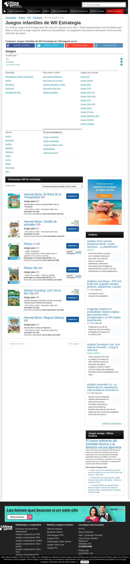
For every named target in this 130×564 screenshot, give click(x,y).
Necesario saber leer (51, 88)
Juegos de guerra (50, 153)
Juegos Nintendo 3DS (89, 116)
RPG (7, 172)
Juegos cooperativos (17, 11)
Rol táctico (9, 84)
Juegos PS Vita (86, 112)
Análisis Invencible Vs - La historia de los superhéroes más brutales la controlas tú (102, 387)
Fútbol (8, 156)
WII (7, 59)
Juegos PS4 (85, 88)
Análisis (46, 11)
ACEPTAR (84, 562)
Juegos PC (85, 77)
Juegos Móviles (87, 120)
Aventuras (9, 140)
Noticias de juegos (97, 11)
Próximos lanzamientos (79, 11)
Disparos (9, 152)
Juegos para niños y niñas (54, 84)
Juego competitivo (51, 137)
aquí (77, 562)
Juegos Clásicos (87, 124)
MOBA (8, 81)
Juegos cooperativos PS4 (27, 537)
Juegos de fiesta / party (53, 145)
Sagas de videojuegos (60, 11)
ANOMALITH (84, 544)
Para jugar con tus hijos (53, 81)
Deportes (9, 148)
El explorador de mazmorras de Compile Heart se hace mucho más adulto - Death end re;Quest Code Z (104, 480)
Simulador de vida (13, 92)
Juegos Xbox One (88, 96)
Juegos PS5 (85, 84)
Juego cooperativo (51, 141)
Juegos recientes (34, 11)
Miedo (8, 164)
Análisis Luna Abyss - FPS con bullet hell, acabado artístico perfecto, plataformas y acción (104, 284)
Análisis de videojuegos (111, 423)
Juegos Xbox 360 (87, 104)
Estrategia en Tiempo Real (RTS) (19, 77)
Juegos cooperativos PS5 (27, 534)
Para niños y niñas (13, 65)
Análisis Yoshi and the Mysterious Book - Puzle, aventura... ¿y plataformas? (102, 244)
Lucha (8, 160)
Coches (8, 144)
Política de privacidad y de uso (85, 553)
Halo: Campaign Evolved (90, 535)
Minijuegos (9, 168)
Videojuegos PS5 (55, 535)
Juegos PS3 (85, 100)
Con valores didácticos (52, 77)
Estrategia (10, 62)
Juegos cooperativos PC (27, 554)
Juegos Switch (86, 81)
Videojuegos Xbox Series (59, 541)
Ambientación (49, 149)
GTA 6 (81, 529)
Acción (8, 136)
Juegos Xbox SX (87, 92)
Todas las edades (50, 92)
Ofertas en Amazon (114, 11)
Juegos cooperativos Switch (28, 540)
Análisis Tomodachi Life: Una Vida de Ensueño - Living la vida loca (103, 347)
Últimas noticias (54, 529)
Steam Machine (85, 532)
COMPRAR (72, 196)
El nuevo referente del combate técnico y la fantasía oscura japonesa (103, 444)
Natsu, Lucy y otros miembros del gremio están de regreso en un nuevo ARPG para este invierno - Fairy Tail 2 (105, 472)
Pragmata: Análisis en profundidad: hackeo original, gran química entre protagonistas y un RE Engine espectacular (104, 315)
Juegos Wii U (86, 108)
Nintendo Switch (55, 532)
